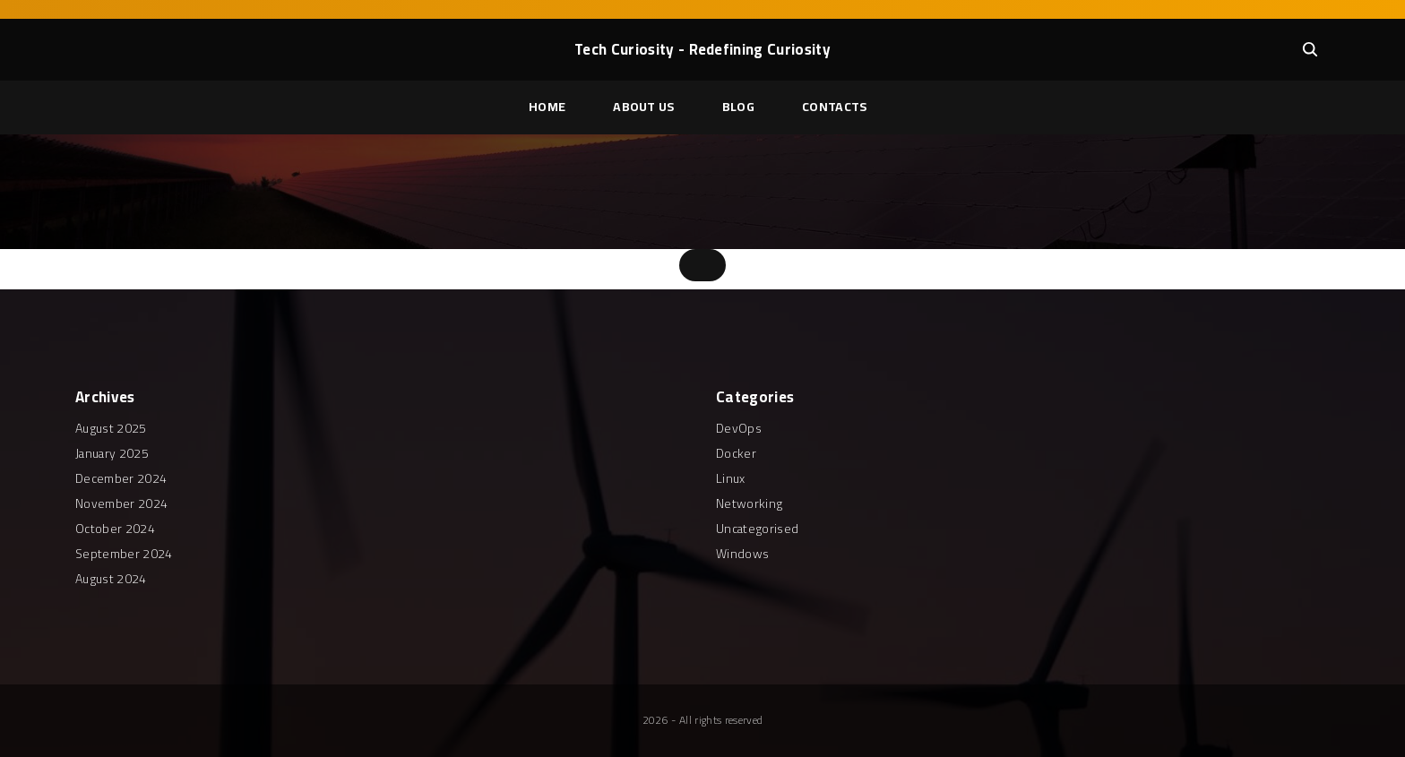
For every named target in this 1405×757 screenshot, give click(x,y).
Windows (742, 553)
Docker (736, 453)
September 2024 (123, 553)
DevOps (739, 428)
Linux (731, 478)
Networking (749, 503)
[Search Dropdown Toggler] (1310, 49)
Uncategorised (757, 528)
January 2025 (112, 453)
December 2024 (121, 478)
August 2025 (111, 428)
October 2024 (115, 528)
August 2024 (111, 578)
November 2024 (121, 503)
